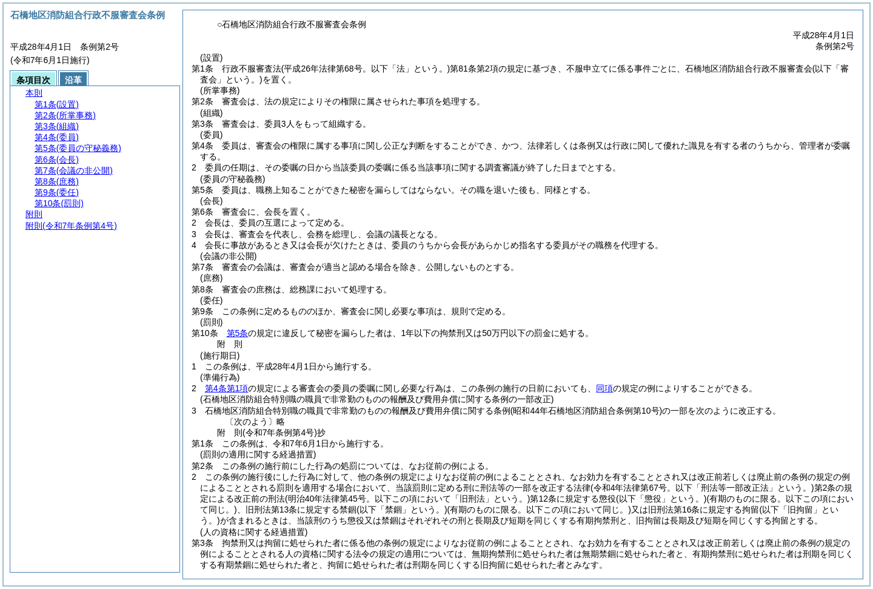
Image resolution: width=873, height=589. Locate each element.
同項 (604, 388)
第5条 (238, 333)
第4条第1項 (227, 388)
